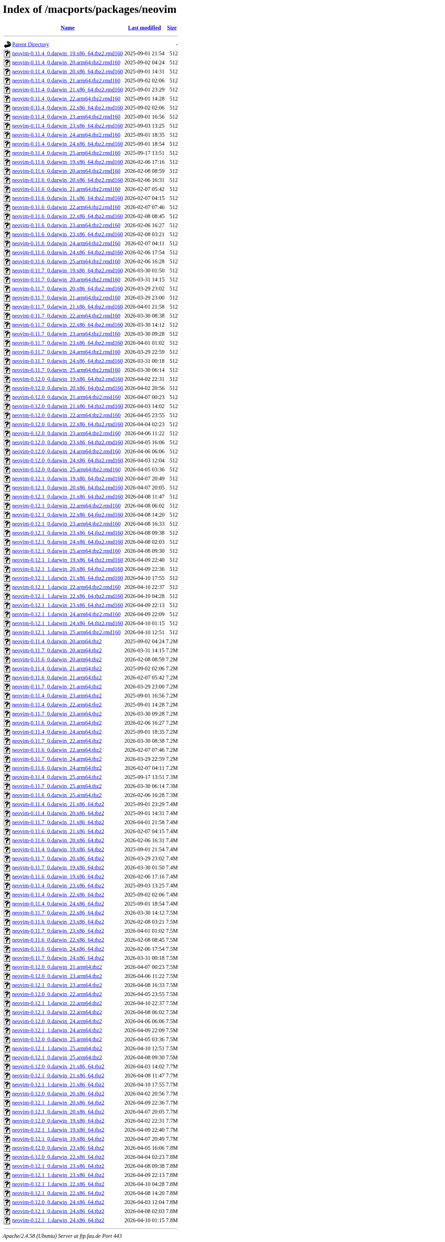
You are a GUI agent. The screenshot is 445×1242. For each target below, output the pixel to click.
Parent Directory (30, 44)
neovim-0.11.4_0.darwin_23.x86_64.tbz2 (58, 886)
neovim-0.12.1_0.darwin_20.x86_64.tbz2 (58, 1112)
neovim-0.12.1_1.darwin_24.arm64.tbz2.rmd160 (66, 614)
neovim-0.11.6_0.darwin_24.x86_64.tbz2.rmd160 (67, 252)
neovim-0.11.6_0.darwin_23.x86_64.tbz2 (58, 922)
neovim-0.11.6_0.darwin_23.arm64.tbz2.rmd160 (66, 225)
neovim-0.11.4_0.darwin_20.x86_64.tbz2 (58, 813)
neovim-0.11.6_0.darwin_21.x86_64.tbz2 (58, 831)
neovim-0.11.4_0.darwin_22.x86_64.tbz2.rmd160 (67, 108)
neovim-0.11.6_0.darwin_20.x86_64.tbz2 (58, 840)
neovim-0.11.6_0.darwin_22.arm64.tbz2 (57, 750)
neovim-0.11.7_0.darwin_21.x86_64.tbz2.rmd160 (67, 307)
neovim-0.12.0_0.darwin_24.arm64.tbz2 (57, 1021)
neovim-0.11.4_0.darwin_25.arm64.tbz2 (57, 777)
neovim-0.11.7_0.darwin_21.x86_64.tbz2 (58, 822)
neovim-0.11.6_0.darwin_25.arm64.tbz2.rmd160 (66, 261)
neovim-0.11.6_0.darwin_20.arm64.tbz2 (57, 659)
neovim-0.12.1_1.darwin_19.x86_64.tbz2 (58, 1130)
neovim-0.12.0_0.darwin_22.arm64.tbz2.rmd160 (66, 415)
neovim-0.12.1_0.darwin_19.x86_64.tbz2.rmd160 (67, 478)
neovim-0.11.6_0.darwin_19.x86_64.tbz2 (58, 876)
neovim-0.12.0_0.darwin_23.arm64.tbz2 (57, 976)
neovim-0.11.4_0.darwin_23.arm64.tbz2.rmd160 (66, 117)
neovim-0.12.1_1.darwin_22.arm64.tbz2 (57, 1003)
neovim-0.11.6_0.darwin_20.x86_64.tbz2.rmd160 (67, 180)
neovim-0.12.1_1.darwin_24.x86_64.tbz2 (58, 1220)
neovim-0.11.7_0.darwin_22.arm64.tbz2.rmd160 (66, 316)
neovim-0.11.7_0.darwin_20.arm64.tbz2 (57, 650)
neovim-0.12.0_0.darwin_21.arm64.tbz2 (57, 967)
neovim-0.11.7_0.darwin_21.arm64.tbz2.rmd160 (66, 298)
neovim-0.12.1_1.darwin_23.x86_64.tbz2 (58, 1175)
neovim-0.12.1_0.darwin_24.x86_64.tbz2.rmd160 (67, 542)
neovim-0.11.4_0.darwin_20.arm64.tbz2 (57, 641)
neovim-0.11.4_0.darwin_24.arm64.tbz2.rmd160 (66, 135)
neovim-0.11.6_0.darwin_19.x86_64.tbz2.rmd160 (67, 162)
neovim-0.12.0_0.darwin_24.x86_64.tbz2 (58, 1202)
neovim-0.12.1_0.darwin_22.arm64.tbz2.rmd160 (66, 506)
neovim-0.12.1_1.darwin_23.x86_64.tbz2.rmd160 (67, 605)
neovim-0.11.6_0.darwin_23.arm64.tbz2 (57, 723)
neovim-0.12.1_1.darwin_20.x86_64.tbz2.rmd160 (67, 569)
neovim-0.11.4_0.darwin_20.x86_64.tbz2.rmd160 (67, 71)
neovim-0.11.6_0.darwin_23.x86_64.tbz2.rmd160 (67, 234)
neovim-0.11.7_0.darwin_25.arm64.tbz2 (57, 786)
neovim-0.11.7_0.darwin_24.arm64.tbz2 (57, 759)
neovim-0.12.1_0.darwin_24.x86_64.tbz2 (58, 1211)
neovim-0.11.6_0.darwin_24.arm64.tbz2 (57, 768)
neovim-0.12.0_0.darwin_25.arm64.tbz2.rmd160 (66, 469)
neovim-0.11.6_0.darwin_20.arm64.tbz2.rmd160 (66, 171)
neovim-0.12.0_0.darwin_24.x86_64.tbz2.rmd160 (67, 460)
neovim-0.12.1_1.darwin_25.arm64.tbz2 (57, 1048)
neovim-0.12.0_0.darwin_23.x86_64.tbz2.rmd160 (67, 442)
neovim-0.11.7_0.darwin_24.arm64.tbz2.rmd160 (66, 352)
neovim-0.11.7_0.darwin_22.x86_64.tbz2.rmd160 (67, 325)
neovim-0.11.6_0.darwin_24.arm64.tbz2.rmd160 (66, 243)
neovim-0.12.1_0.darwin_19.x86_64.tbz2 (58, 1139)
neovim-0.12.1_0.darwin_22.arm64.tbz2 (57, 1012)
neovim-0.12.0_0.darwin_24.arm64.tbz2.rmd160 (66, 451)
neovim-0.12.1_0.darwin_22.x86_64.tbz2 (58, 1193)
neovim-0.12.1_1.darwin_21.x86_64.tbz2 (58, 1085)
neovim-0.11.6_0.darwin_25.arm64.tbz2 (57, 795)
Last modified (144, 28)
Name (68, 28)
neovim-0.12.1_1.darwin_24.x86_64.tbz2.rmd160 (67, 623)
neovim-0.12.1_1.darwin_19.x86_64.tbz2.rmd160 (67, 560)
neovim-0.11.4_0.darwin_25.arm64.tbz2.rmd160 (66, 153)
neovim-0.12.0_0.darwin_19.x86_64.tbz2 (58, 1121)
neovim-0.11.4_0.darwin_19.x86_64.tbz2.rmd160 (67, 53)
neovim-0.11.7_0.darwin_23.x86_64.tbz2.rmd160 (67, 343)
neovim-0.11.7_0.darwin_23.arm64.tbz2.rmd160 (66, 334)
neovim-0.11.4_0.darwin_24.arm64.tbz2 (57, 732)
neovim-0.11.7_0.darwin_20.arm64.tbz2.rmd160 (66, 279)
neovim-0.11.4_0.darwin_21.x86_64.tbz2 (58, 804)
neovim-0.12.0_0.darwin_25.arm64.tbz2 (57, 1039)
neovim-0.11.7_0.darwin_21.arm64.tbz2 (57, 687)
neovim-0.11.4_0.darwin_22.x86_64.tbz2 (58, 895)
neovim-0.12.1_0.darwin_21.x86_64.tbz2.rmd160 (67, 497)
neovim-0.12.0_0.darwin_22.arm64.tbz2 (57, 994)
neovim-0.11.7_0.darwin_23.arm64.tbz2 (57, 714)
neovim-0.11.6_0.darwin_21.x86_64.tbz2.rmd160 (67, 198)
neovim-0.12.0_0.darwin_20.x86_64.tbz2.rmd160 (67, 388)
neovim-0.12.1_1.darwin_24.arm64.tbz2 (57, 1030)
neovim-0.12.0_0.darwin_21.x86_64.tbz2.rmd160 (67, 406)
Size (172, 28)
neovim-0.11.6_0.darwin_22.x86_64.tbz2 (58, 940)
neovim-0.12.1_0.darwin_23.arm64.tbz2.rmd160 (66, 524)
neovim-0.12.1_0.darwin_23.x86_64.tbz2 (58, 1166)
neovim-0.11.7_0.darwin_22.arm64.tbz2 (57, 741)
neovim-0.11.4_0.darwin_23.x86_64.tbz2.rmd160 (67, 126)
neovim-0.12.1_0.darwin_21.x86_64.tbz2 (58, 1075)
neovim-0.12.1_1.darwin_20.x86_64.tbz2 (58, 1103)
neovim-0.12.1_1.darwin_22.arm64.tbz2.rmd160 (66, 587)
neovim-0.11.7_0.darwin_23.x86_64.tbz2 (58, 931)
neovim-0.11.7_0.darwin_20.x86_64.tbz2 (58, 858)
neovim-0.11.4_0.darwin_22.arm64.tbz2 (57, 705)
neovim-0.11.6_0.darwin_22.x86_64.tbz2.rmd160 (67, 216)
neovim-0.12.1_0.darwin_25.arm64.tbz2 (57, 1057)
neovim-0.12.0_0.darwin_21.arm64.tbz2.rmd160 (66, 397)
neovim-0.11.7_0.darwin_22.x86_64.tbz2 (58, 913)
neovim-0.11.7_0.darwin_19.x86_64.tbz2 (58, 867)
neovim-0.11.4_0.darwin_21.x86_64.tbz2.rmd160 (67, 90)
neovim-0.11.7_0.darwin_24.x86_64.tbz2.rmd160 (67, 361)
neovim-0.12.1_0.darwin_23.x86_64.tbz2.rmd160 (67, 533)
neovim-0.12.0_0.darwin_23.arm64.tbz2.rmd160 (66, 433)
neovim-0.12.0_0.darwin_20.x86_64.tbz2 (58, 1094)
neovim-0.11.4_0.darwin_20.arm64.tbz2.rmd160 (66, 62)
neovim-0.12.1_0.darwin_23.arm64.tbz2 (57, 985)
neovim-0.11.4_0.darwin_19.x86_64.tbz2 (58, 849)
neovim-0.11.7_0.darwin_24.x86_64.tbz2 (58, 958)
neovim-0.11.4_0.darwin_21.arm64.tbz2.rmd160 (66, 80)
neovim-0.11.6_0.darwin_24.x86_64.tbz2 (58, 949)
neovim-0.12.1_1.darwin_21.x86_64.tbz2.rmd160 (67, 578)
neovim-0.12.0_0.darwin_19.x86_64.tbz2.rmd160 (67, 379)
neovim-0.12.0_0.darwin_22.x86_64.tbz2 (58, 1157)
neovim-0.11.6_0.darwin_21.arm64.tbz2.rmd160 (66, 189)
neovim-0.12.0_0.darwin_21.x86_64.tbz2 (58, 1066)
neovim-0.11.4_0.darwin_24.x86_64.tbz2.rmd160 (67, 144)
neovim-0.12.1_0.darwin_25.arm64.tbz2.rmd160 (66, 551)
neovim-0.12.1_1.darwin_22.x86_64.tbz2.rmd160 (67, 596)
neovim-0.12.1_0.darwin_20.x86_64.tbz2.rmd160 (67, 488)
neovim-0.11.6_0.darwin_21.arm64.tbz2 (57, 677)
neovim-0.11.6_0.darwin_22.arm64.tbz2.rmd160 (66, 207)
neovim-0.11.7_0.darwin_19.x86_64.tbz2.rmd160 (67, 270)
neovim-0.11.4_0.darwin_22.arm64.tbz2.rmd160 (66, 99)
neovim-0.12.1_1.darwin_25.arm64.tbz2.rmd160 (66, 632)
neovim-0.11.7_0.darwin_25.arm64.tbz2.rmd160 (66, 370)
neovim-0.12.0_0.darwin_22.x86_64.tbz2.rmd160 (67, 424)
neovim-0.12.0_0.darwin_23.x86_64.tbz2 (58, 1148)
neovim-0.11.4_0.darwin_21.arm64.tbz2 (57, 668)
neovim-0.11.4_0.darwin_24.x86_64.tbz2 (58, 904)
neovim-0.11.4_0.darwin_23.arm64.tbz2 (57, 696)
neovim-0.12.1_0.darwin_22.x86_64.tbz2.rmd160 (67, 515)
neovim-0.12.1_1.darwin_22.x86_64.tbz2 (58, 1184)
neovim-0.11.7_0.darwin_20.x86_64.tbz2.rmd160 (67, 289)
